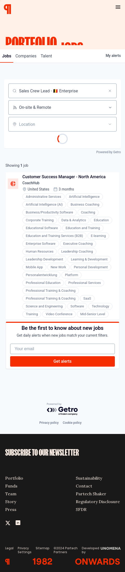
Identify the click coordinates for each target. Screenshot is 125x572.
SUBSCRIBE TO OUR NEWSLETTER (42, 453)
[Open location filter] (110, 124)
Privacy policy (49, 423)
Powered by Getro (108, 152)
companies (25, 55)
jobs (6, 55)
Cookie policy (72, 423)
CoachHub (30, 183)
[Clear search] (110, 91)
